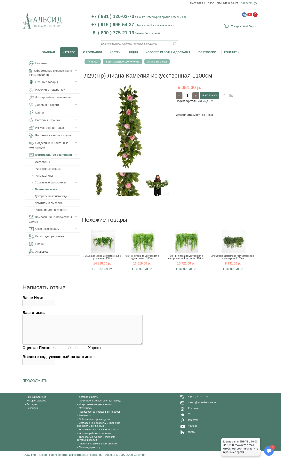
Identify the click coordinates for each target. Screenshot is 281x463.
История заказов (36, 405)
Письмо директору (89, 451)
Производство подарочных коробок (99, 416)
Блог (211, 3)
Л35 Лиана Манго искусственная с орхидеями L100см (102, 257)
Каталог (69, 52)
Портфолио (207, 52)
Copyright (140, 459)
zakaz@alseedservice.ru (202, 407)
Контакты (231, 52)
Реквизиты (85, 420)
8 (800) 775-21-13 (198, 401)
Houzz (191, 436)
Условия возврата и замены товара (99, 434)
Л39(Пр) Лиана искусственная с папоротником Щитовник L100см (186, 257)
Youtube (192, 430)
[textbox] (139, 43)
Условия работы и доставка (168, 52)
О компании (92, 52)
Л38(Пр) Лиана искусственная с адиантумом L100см (142, 257)
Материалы (197, 3)
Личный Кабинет (227, 3)
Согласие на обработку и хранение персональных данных (98, 429)
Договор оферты (88, 401)
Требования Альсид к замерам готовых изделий (96, 443)
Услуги (115, 52)
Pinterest (193, 424)
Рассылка (32, 412)
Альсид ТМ (205, 101)
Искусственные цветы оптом (95, 409)
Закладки (32, 409)
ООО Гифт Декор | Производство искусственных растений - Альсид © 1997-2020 (78, 459)
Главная (48, 52)
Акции (133, 52)
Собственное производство (95, 423)
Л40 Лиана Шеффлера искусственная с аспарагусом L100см (232, 257)
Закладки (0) (249, 3)
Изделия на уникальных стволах (98, 448)
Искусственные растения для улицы (100, 405)
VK (189, 418)
